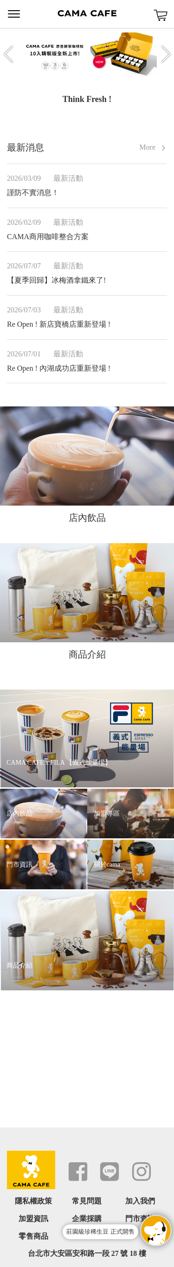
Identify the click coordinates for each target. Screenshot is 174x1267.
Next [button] (166, 54)
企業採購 (87, 1219)
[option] (87, 54)
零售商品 (33, 1236)
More (153, 147)
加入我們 (140, 1201)
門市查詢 (140, 1219)
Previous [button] (8, 54)
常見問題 (87, 1201)
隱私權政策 (33, 1201)
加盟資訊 (33, 1219)
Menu (14, 14)
